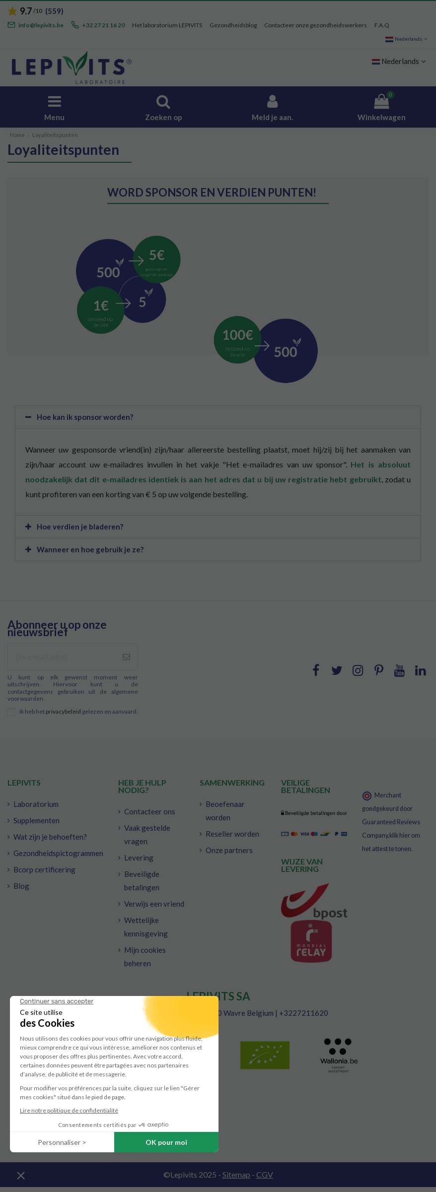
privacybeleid (63, 711)
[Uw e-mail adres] (61, 657)
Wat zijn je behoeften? (50, 836)
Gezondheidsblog (233, 25)
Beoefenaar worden (225, 810)
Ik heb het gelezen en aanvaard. (78, 711)
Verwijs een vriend (154, 903)
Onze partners (229, 850)
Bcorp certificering (44, 869)
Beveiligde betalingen (141, 880)
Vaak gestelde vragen (147, 834)
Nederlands (407, 39)
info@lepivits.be (41, 25)
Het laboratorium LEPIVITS (167, 25)
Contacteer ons (149, 811)
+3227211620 (303, 1012)
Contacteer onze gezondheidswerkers (315, 25)
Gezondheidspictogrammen (58, 853)
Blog (21, 885)
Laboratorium (36, 803)
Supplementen (36, 820)
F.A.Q (381, 25)
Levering (138, 857)
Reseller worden (232, 833)
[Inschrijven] (126, 657)
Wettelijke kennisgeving (146, 927)
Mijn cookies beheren (145, 956)
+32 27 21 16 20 (103, 25)
